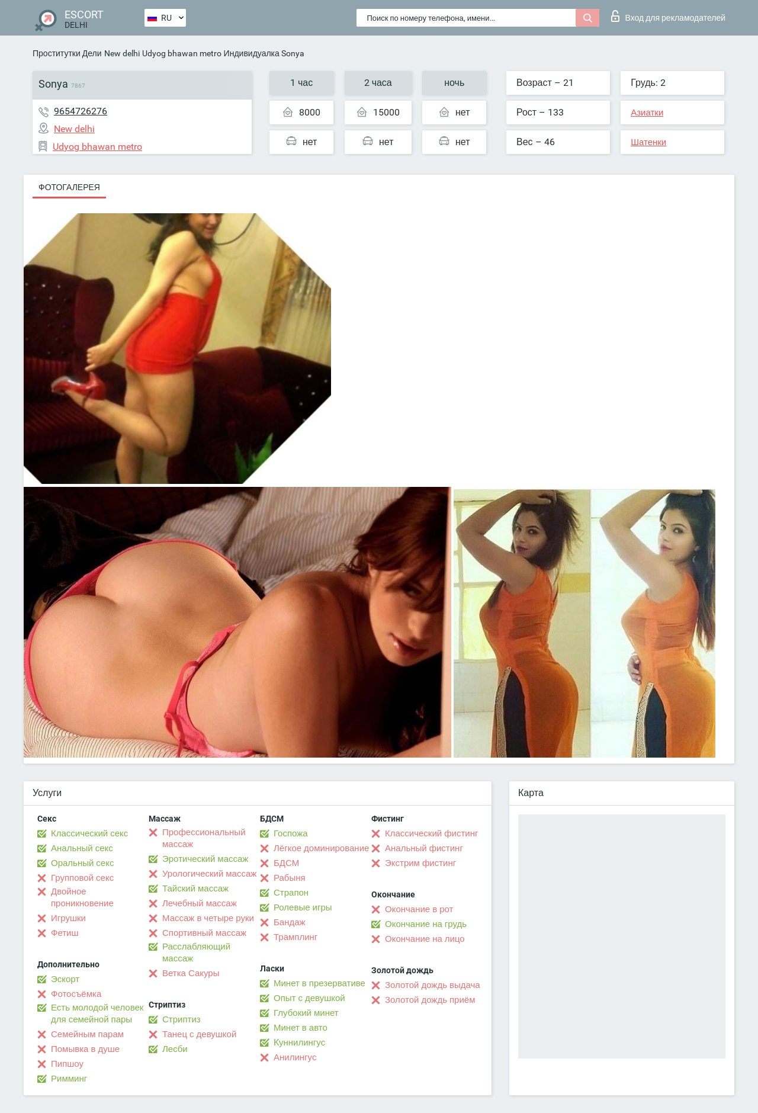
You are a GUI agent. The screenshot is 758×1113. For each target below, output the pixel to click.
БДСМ (286, 863)
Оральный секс (82, 863)
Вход (668, 16)
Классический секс (89, 833)
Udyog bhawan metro (181, 53)
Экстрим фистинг (420, 863)
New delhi (122, 53)
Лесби (175, 1049)
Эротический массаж (205, 859)
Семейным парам (87, 1034)
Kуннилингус (299, 1042)
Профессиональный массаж (204, 838)
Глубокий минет (306, 1013)
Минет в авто (300, 1027)
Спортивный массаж (204, 933)
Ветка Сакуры (190, 973)
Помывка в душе (85, 1049)
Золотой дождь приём (430, 1000)
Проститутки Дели (67, 53)
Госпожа (291, 833)
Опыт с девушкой (309, 998)
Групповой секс (82, 878)
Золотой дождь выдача (432, 985)
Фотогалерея (69, 187)
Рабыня (290, 878)
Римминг (69, 1078)
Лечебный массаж (199, 903)
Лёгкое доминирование (321, 848)
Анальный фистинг (424, 848)
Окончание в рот (419, 909)
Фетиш (65, 933)
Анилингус (295, 1057)
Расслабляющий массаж (196, 952)
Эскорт (65, 979)
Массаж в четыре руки (208, 918)
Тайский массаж (195, 888)
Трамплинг (295, 937)
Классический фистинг (431, 833)
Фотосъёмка (76, 994)
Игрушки (68, 918)
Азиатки (647, 112)
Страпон (291, 892)
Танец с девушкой (199, 1034)
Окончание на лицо (425, 939)
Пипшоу (67, 1064)
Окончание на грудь (426, 924)
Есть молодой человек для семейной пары (97, 1013)
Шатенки (648, 142)
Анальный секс (82, 848)
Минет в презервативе (319, 983)
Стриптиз (181, 1019)
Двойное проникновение (82, 897)
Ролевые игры (303, 907)
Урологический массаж (209, 873)
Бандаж (290, 922)
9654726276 (80, 111)
